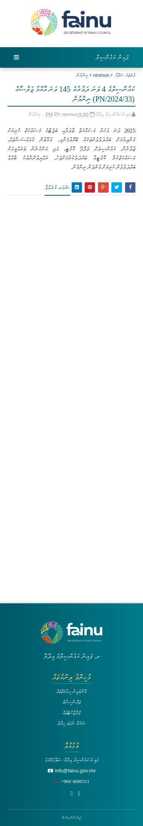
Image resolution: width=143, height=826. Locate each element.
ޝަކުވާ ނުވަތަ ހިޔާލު (71, 723)
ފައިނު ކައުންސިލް (112, 57)
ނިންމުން (82, 75)
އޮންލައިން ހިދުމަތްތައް (71, 691)
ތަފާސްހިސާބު (72, 702)
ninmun (101, 75)
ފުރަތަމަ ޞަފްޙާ (125, 75)
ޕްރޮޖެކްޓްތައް (71, 713)
